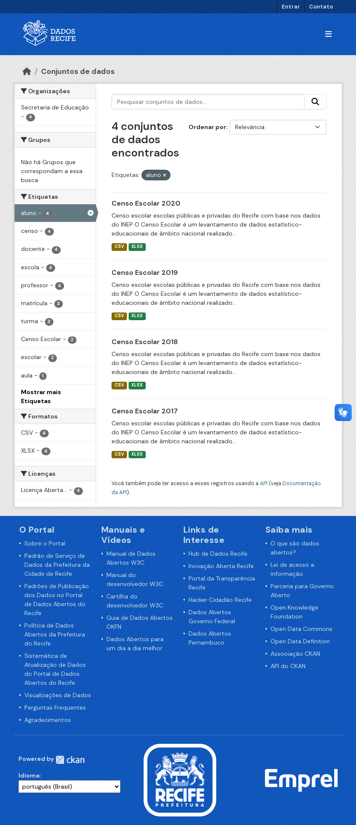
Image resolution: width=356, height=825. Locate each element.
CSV (119, 246)
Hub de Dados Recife (217, 553)
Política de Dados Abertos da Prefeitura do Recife (54, 634)
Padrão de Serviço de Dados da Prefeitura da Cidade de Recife (57, 565)
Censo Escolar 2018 (145, 341)
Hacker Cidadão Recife (220, 600)
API (264, 483)
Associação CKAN (295, 653)
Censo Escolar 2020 (146, 203)
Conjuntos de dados (78, 71)
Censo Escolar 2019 (145, 272)
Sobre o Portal (44, 543)
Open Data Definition (300, 641)
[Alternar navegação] (328, 34)
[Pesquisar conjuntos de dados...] (208, 101)
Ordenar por (207, 127)
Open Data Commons (301, 629)
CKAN (70, 759)
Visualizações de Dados (57, 695)
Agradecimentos (47, 720)
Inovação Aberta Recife (221, 566)
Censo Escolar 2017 (145, 411)
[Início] (27, 71)
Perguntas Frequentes (55, 707)
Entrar (291, 6)
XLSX (137, 246)
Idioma (28, 775)
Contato (321, 6)
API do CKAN (288, 666)
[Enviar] (315, 101)
